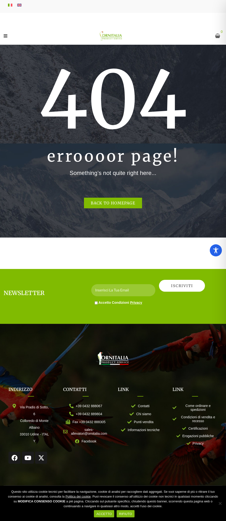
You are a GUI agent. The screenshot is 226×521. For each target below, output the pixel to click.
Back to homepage (113, 203)
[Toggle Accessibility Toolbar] (215, 250)
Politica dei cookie (78, 496)
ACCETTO (104, 514)
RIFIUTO (125, 514)
